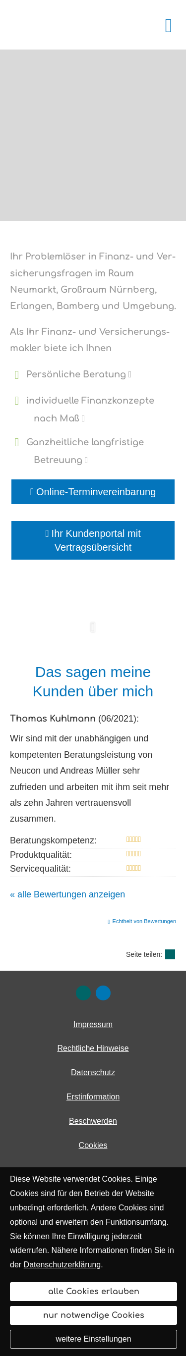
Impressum (93, 1024)
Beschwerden (93, 1121)
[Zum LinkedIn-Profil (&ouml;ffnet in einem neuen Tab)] (103, 993)
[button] (93, 632)
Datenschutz (93, 1072)
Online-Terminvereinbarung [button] (93, 491)
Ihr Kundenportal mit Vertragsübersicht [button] (92, 540)
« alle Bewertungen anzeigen (67, 894)
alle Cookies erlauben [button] (93, 1291)
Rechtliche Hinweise (92, 1048)
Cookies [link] (93, 1145)
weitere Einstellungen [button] (93, 1339)
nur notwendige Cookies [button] (93, 1315)
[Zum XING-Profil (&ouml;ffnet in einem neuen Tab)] (83, 993)
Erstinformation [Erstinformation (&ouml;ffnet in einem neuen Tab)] (93, 1097)
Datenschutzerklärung (62, 1264)
